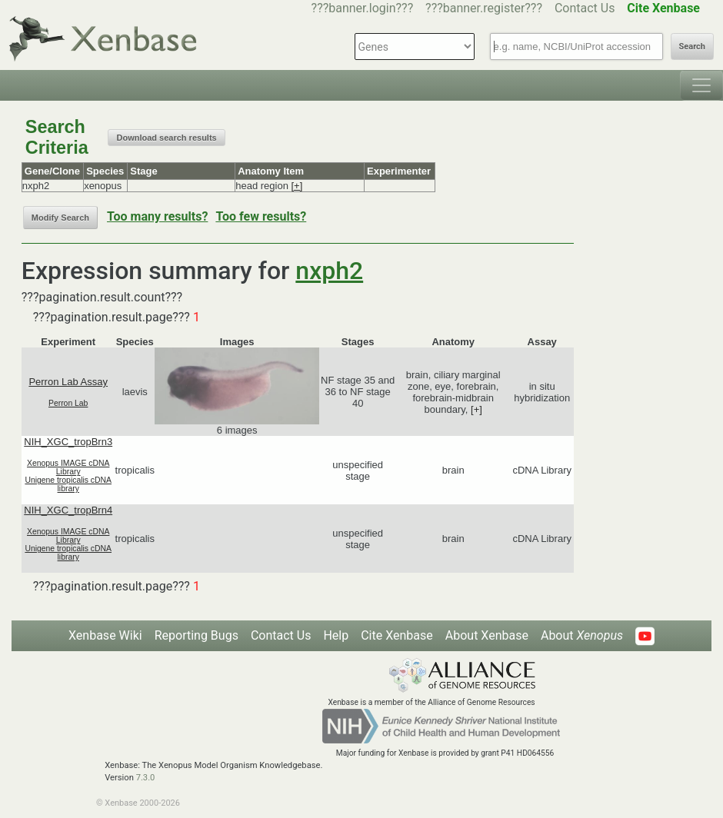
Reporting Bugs (196, 635)
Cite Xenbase (397, 635)
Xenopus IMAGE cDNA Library (68, 467)
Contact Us (585, 8)
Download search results (166, 137)
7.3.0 (145, 778)
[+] (296, 185)
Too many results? (157, 216)
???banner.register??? (483, 8)
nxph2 (329, 270)
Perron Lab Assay (68, 381)
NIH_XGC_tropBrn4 (68, 510)
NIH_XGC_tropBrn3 (68, 441)
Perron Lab (68, 403)
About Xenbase (486, 635)
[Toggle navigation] (701, 85)
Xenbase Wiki (105, 635)
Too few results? (260, 216)
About (582, 635)
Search (692, 47)
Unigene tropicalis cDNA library (68, 484)
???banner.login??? (363, 8)
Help (335, 635)
